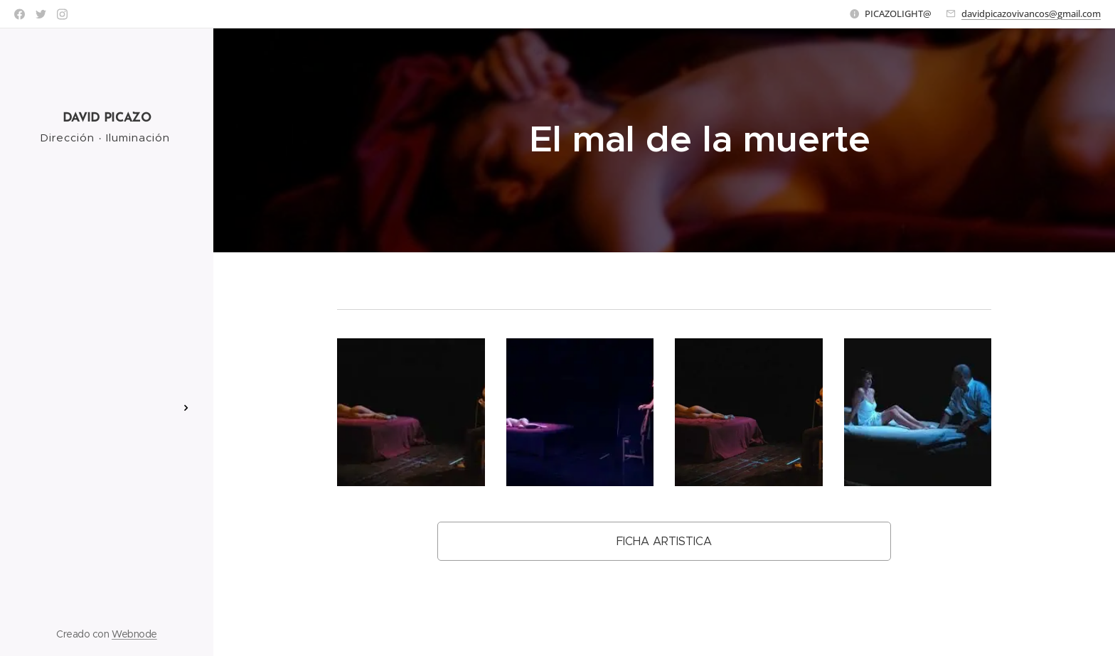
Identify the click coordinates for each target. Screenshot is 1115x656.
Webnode (134, 634)
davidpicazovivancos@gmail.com (1031, 13)
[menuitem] (106, 313)
